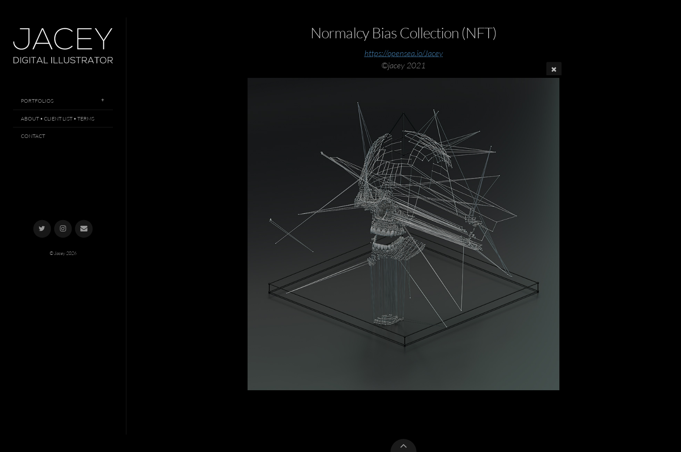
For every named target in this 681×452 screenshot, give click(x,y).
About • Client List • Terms (57, 118)
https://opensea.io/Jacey (403, 53)
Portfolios (37, 100)
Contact (33, 136)
